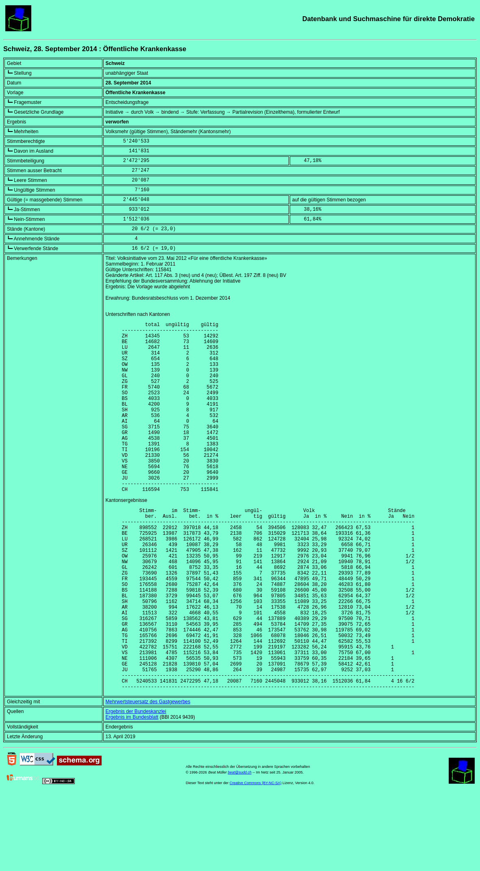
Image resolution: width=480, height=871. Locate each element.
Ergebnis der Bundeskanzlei (136, 787)
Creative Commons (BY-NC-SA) (256, 858)
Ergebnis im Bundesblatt (132, 792)
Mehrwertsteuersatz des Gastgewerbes (148, 777)
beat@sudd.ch (240, 848)
